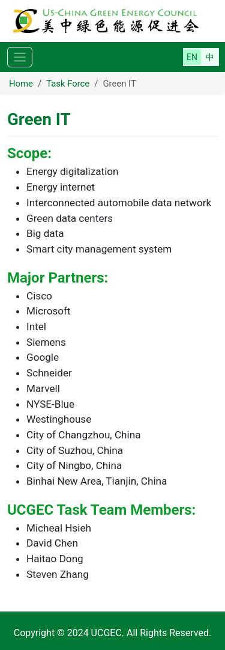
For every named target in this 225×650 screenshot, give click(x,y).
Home (21, 83)
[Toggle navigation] (19, 57)
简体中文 (210, 57)
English (192, 57)
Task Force (67, 83)
